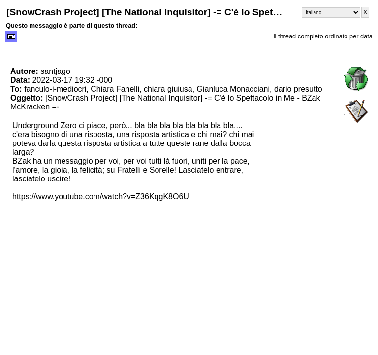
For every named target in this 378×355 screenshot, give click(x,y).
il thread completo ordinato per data (323, 36)
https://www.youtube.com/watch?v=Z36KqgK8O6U (100, 196)
